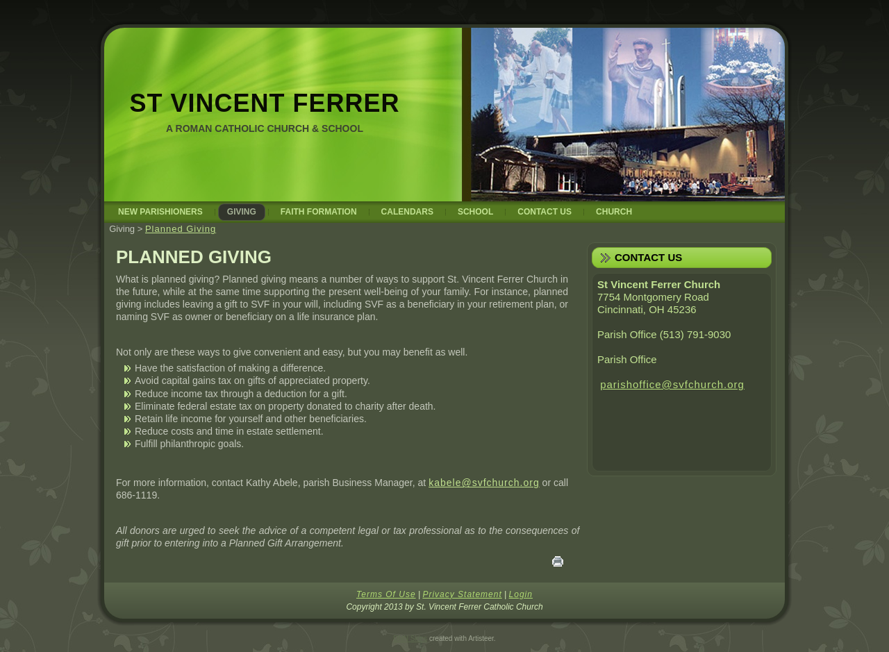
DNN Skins (410, 638)
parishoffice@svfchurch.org (672, 384)
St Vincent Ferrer (264, 103)
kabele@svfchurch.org (484, 482)
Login (521, 594)
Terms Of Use (386, 594)
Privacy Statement (461, 594)
